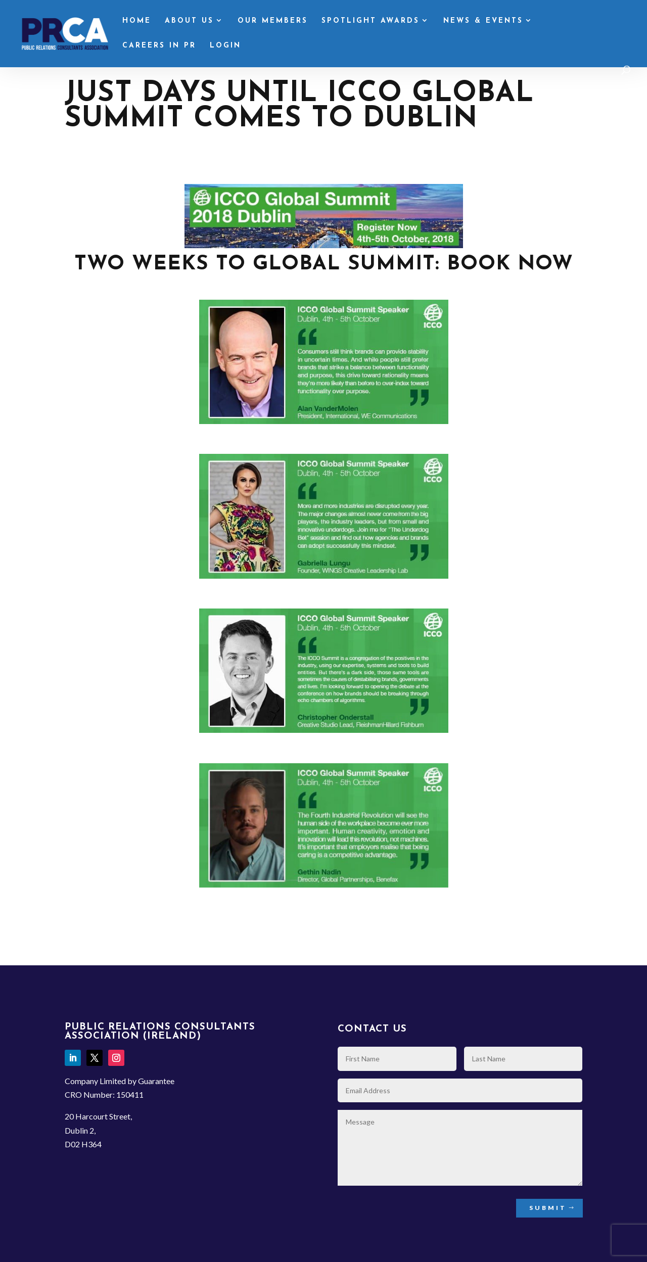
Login (225, 46)
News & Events (483, 21)
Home (136, 21)
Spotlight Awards (370, 21)
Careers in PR (159, 46)
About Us (189, 21)
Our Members (273, 21)
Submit (548, 1207)
